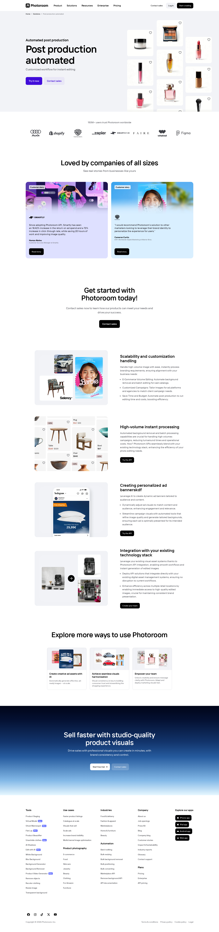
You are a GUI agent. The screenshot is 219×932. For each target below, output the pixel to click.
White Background (34, 857)
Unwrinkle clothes (36, 843)
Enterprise (142, 881)
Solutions (36, 14)
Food (65, 862)
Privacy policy (166, 925)
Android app (183, 834)
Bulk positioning (107, 867)
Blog (140, 833)
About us (142, 819)
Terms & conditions (149, 925)
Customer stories (145, 843)
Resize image (31, 891)
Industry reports (145, 853)
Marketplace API (108, 876)
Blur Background (33, 862)
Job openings (144, 824)
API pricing (142, 886)
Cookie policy (180, 925)
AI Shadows (31, 848)
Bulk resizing (106, 857)
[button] (42, 813)
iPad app (182, 827)
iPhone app (183, 821)
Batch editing (106, 852)
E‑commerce (69, 857)
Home (28, 14)
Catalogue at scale (71, 824)
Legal (191, 925)
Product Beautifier (34, 838)
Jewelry (66, 872)
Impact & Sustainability (148, 848)
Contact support (145, 862)
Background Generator (36, 867)
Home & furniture (108, 833)
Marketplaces (106, 829)
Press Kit (142, 829)
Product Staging (33, 819)
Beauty (66, 876)
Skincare (67, 867)
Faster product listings (73, 819)
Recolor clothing (33, 886)
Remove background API (111, 881)
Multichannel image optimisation (77, 843)
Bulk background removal (112, 862)
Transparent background (36, 895)
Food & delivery (107, 819)
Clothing (67, 881)
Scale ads (67, 833)
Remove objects (33, 881)
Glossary (141, 857)
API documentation (109, 886)
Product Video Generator (39, 876)
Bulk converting (107, 872)
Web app (182, 841)
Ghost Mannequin (36, 829)
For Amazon (68, 886)
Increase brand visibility (73, 838)
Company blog (144, 838)
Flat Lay (32, 833)
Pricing (141, 876)
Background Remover (35, 872)
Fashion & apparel (108, 824)
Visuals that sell (70, 829)
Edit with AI (33, 853)
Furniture (67, 891)
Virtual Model (34, 824)
